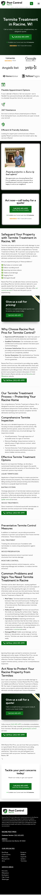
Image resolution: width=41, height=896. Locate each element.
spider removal (6, 501)
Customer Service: (8, 837)
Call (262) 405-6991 (14, 317)
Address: (5, 840)
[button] (38, 3)
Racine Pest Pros (9, 833)
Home (12, 8)
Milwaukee (4, 377)
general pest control (29, 730)
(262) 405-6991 (16, 726)
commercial (18, 631)
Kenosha (29, 375)
